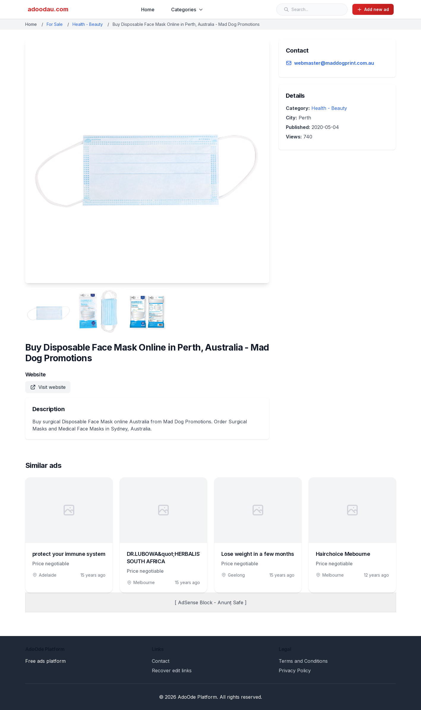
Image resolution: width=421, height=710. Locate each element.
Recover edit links (172, 670)
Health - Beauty (87, 24)
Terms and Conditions (303, 661)
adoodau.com (48, 9)
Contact (160, 661)
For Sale (55, 24)
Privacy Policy (295, 670)
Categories (187, 9)
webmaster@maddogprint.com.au (334, 63)
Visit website (48, 387)
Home (147, 9)
